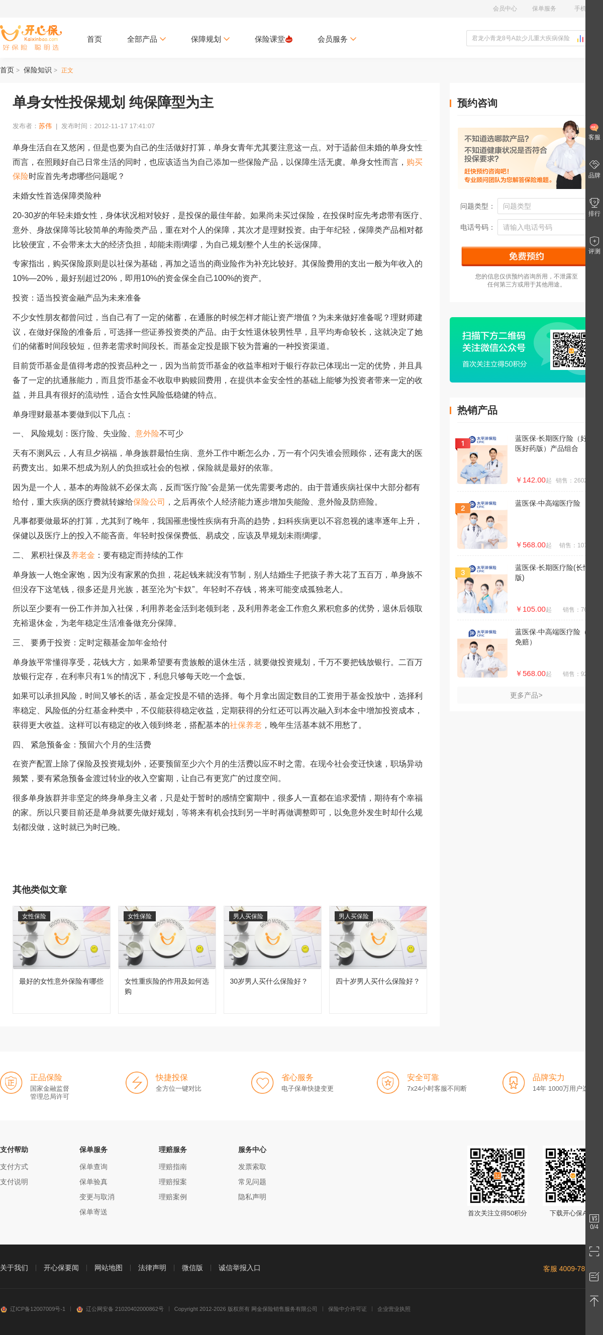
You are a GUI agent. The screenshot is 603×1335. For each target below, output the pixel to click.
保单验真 (93, 1182)
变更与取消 (97, 1197)
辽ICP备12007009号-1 (32, 1309)
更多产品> (526, 695)
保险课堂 (273, 39)
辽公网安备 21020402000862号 (120, 1309)
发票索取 (252, 1167)
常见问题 (252, 1182)
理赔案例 (173, 1197)
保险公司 (149, 502)
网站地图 (108, 1268)
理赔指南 (173, 1167)
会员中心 (505, 8)
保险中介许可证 (347, 1309)
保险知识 (38, 70)
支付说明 (14, 1182)
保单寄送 (93, 1212)
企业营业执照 (394, 1309)
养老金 (83, 555)
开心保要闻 (61, 1268)
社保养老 (246, 725)
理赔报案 (173, 1182)
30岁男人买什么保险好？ (272, 959)
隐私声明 (252, 1197)
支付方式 (14, 1167)
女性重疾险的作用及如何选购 (167, 959)
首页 (94, 39)
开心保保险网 (31, 38)
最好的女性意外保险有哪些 (61, 959)
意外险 (147, 433)
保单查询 (93, 1167)
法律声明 (152, 1268)
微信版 (192, 1268)
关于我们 (14, 1268)
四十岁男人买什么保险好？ (378, 959)
